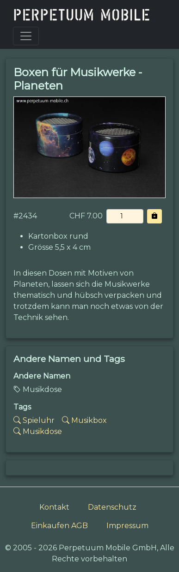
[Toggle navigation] (26, 36)
